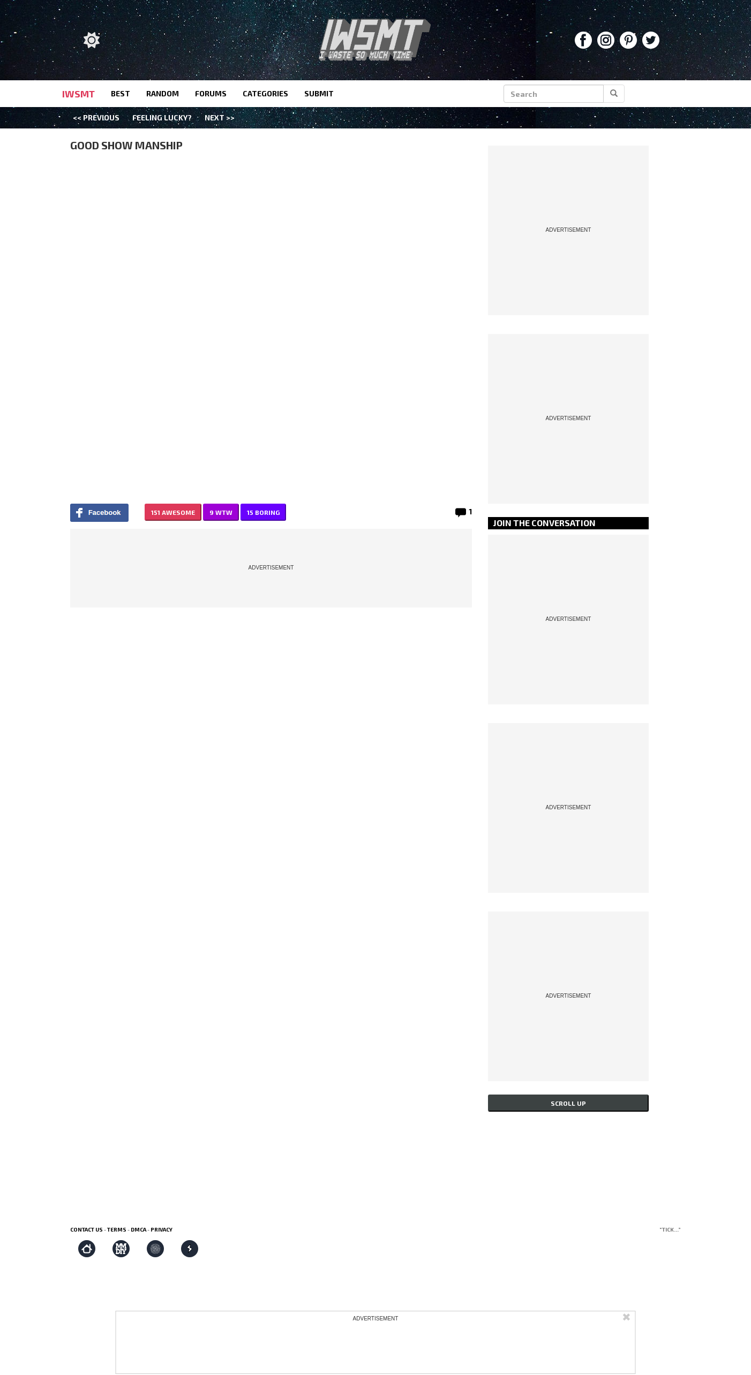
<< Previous (96, 117)
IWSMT (78, 94)
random (162, 93)
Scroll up (568, 1103)
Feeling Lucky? (162, 117)
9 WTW (220, 512)
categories (265, 93)
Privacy (161, 1229)
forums (211, 93)
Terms (116, 1229)
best (120, 93)
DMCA (138, 1229)
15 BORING (263, 512)
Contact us (86, 1229)
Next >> (220, 117)
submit (319, 93)
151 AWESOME (173, 512)
